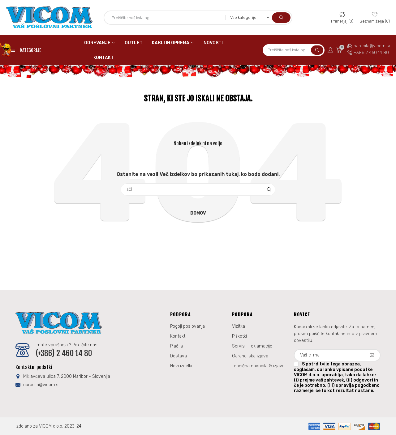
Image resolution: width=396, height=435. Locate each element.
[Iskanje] (198, 189)
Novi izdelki (181, 366)
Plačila (176, 346)
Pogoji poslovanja (187, 326)
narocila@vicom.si (372, 46)
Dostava (178, 356)
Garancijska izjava (250, 356)
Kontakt (177, 336)
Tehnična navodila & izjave (258, 366)
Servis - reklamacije (252, 346)
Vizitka (238, 326)
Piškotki (239, 336)
